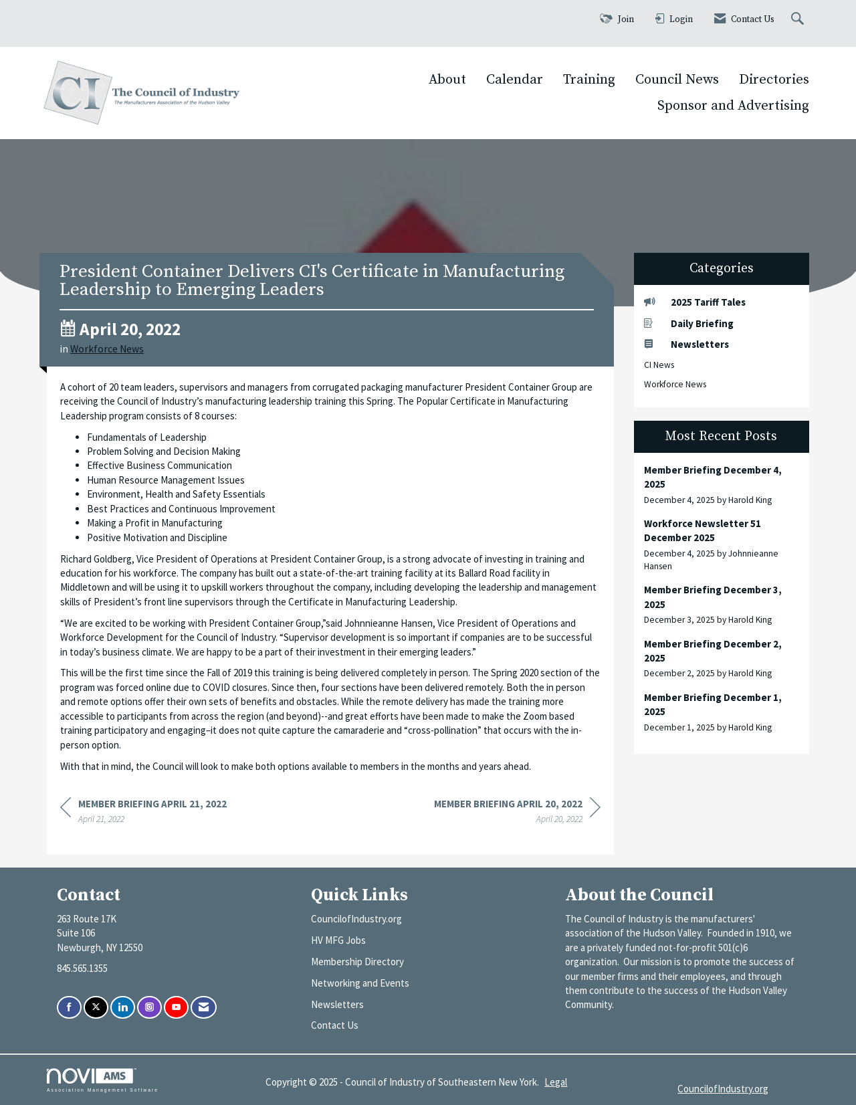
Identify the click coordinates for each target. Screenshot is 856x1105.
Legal (555, 1082)
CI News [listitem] (659, 365)
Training (589, 79)
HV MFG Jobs (338, 940)
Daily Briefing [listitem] (689, 323)
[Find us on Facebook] (69, 1007)
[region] (517, 813)
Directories (774, 79)
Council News (677, 79)
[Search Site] (799, 19)
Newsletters (337, 1004)
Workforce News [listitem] (675, 384)
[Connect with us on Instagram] (149, 1007)
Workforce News (107, 348)
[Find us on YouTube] (176, 1007)
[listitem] (722, 484)
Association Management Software (102, 1080)
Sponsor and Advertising (733, 105)
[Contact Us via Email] (204, 1007)
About (447, 79)
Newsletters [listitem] (686, 344)
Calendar (514, 79)
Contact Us (334, 1025)
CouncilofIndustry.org (356, 918)
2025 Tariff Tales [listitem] (695, 302)
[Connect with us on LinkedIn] (122, 1007)
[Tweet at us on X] (96, 1007)
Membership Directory (357, 961)
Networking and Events (360, 983)
